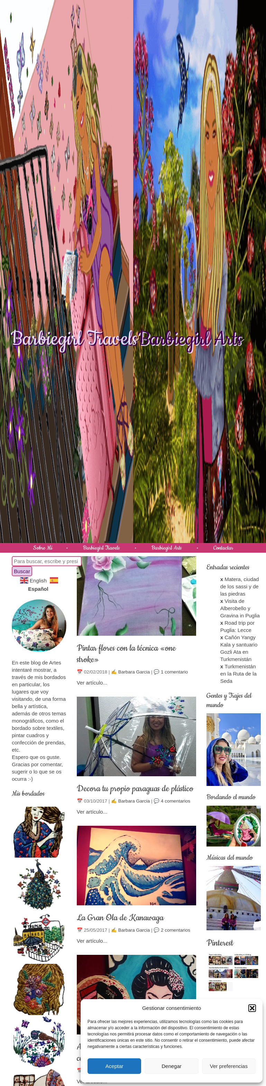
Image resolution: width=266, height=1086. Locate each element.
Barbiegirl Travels (74, 339)
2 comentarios (175, 930)
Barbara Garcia (134, 672)
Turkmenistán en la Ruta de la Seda (238, 673)
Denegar (172, 1066)
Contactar (223, 548)
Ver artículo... (92, 683)
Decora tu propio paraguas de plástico (135, 789)
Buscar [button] (22, 571)
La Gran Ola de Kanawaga (120, 918)
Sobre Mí (43, 548)
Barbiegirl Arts (190, 339)
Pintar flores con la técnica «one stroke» (126, 654)
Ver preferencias (229, 1066)
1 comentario (174, 672)
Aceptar (114, 1066)
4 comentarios (175, 801)
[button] (252, 1008)
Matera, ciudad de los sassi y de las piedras (239, 586)
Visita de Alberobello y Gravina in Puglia (240, 608)
